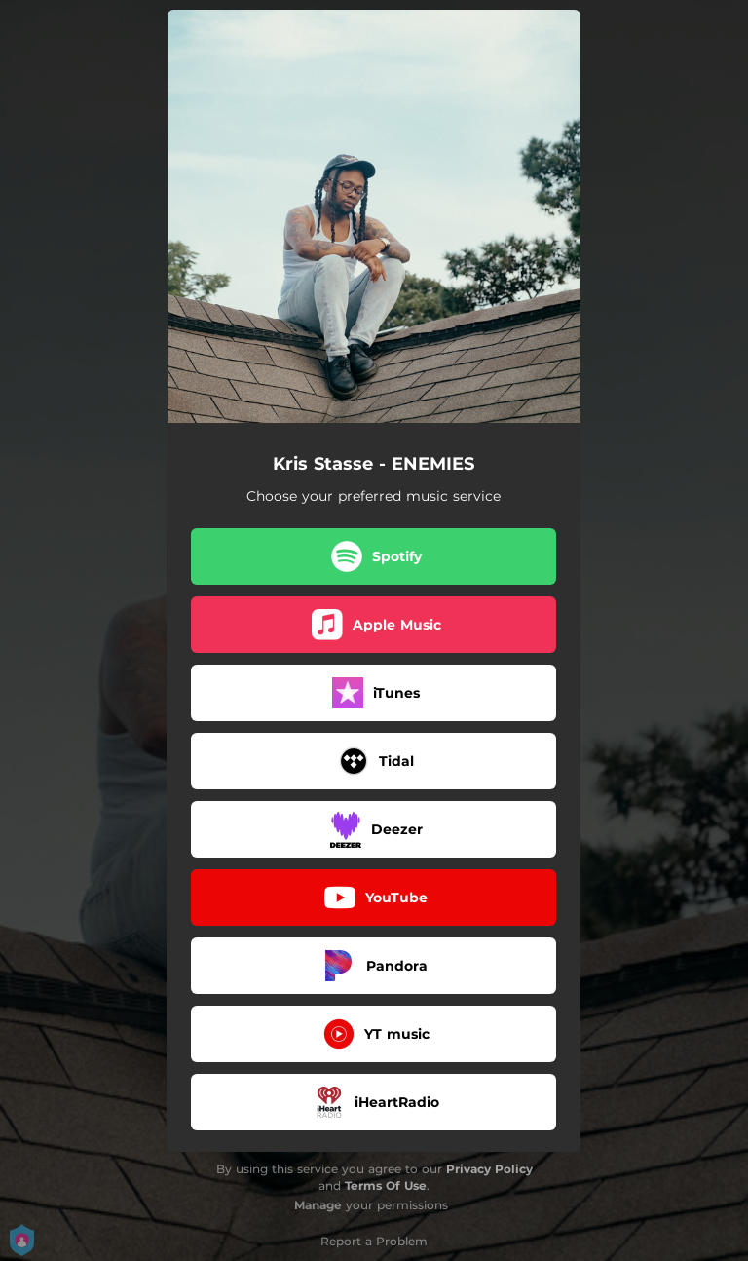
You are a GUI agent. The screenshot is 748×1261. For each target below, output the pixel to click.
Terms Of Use (386, 1185)
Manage (318, 1205)
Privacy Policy (489, 1169)
